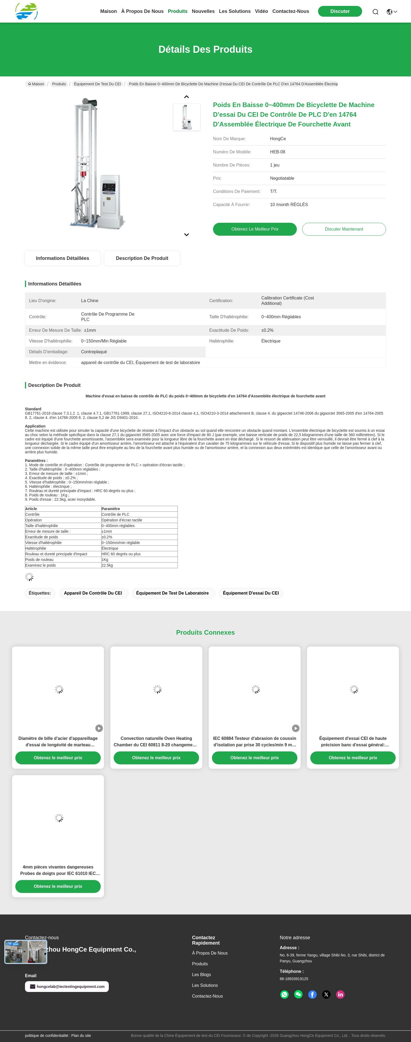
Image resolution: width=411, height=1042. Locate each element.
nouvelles (203, 11)
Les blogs (201, 974)
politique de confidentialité (46, 1035)
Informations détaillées (62, 258)
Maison (108, 11)
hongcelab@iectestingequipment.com (66, 987)
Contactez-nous (207, 996)
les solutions (235, 11)
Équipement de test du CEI (97, 84)
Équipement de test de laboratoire (172, 593)
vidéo (261, 11)
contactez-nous (290, 11)
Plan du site (81, 1035)
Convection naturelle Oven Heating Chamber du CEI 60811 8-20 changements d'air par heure (156, 742)
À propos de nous (142, 11)
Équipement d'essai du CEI (251, 593)
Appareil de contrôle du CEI (93, 593)
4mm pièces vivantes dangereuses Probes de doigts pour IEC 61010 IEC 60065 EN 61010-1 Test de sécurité (58, 871)
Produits (59, 84)
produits (178, 11)
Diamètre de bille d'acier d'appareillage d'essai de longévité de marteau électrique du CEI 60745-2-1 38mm (58, 742)
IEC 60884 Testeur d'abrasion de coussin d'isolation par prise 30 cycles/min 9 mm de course (254, 742)
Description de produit (142, 258)
